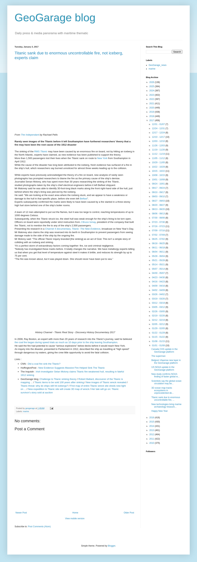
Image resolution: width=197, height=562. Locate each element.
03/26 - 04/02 (158, 294)
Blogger (111, 546)
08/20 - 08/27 (158, 205)
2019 (152, 112)
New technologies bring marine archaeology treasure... (166, 405)
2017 (152, 120)
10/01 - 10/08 (158, 179)
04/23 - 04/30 (158, 277)
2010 (152, 443)
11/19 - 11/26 (158, 149)
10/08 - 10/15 (158, 175)
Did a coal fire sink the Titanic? (44, 363)
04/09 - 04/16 (158, 286)
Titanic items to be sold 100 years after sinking (59, 382)
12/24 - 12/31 (158, 128)
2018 (152, 116)
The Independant (30, 134)
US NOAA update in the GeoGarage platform (162, 368)
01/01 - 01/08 (158, 345)
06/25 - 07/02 (158, 239)
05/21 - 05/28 (158, 260)
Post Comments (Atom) (39, 526)
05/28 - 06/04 (158, 256)
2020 (152, 107)
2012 (152, 434)
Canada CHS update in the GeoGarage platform (164, 350)
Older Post (129, 512)
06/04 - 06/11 (158, 252)
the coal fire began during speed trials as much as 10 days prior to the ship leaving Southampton (66, 342)
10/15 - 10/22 (158, 171)
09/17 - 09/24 (158, 188)
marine (26, 411)
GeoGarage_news (157, 65)
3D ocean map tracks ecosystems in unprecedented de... (162, 390)
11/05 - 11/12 (158, 158)
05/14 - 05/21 (158, 264)
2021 (152, 103)
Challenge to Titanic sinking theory (58, 379)
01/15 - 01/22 (158, 337)
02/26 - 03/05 (158, 311)
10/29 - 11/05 (158, 162)
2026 (152, 82)
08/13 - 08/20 (158, 209)
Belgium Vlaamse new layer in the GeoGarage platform (166, 361)
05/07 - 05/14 (158, 269)
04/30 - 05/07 (158, 273)
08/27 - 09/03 (158, 201)
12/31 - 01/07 (158, 124)
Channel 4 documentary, (72, 228)
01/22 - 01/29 (158, 332)
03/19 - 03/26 (158, 298)
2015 (152, 421)
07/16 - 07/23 (158, 226)
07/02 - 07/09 (158, 235)
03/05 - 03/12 (158, 307)
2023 (152, 95)
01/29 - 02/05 (158, 328)
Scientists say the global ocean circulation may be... (166, 382)
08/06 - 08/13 (158, 213)
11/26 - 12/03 (158, 145)
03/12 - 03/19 (158, 303)
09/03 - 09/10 (158, 196)
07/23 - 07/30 (158, 222)
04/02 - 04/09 (158, 290)
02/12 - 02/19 (158, 320)
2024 (152, 90)
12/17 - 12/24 (158, 132)
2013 (152, 430)
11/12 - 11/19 (158, 154)
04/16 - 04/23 (158, 281)
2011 (152, 439)
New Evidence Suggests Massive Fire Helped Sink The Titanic (71, 367)
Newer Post (21, 512)
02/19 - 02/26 (158, 315)
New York (102, 158)
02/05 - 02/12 (158, 324)
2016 (152, 417)
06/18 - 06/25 (158, 243)
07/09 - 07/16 (158, 230)
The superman (158, 356)
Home (75, 512)
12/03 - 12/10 (158, 141)
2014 (152, 426)
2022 (152, 99)
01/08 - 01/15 (158, 341)
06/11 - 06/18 (158, 247)
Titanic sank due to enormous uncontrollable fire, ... (165, 398)
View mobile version (75, 518)
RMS (40, 151)
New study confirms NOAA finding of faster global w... (165, 375)
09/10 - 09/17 (158, 192)
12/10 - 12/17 (158, 137)
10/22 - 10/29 (158, 167)
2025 (152, 86)
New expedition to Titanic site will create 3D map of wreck (58, 389)
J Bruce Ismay (88, 222)
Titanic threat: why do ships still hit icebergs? (44, 385)
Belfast (83, 198)
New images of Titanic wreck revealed (106, 382)
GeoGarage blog (55, 17)
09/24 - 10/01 (158, 183)
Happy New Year (159, 411)
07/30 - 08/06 (158, 218)
